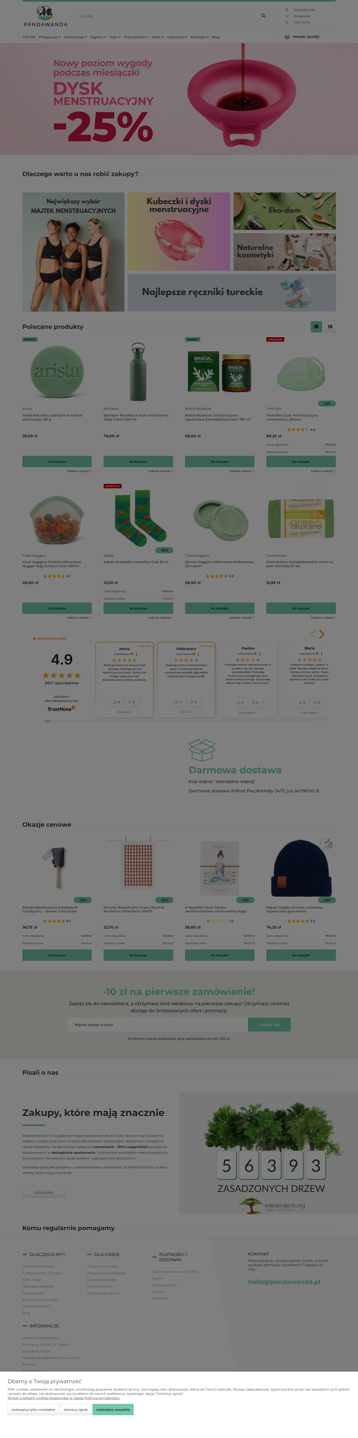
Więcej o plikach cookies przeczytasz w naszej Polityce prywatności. (64, 1398)
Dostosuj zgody (76, 1409)
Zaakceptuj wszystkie (113, 1409)
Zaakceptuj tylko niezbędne (33, 1409)
